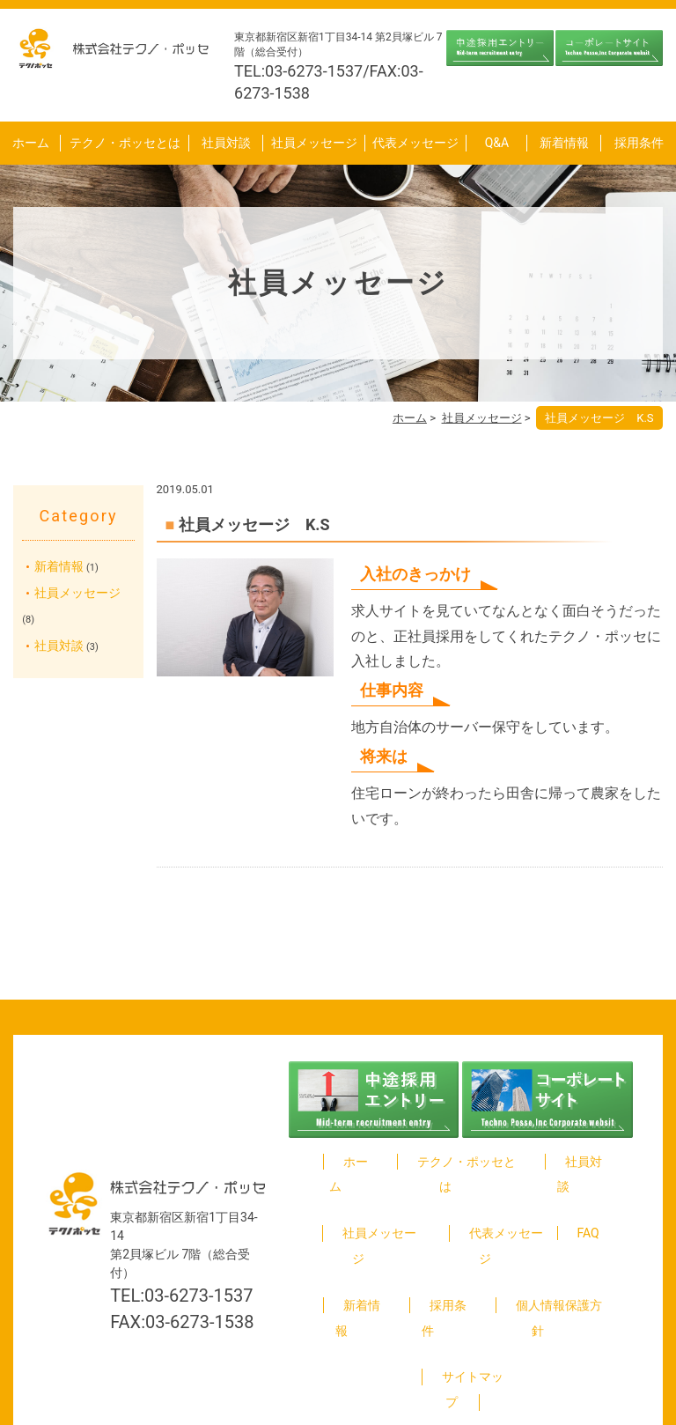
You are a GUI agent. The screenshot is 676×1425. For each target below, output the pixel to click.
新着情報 (564, 143)
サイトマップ (462, 1301)
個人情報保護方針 (550, 1254)
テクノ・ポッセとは (125, 143)
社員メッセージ (314, 143)
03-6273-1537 (198, 1244)
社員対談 (226, 143)
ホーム (30, 143)
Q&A (497, 143)
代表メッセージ (415, 143)
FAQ (588, 1208)
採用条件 (639, 143)
